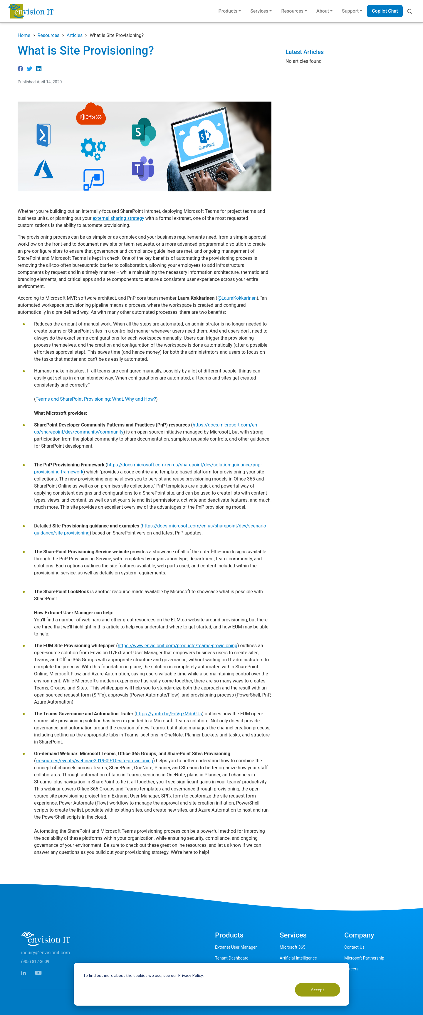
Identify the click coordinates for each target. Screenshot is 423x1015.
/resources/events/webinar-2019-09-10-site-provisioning (94, 760)
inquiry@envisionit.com (45, 952)
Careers (351, 969)
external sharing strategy (118, 218)
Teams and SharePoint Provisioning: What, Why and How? (96, 399)
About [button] (322, 11)
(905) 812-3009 (35, 961)
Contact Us (354, 947)
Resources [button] (292, 11)
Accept (317, 989)
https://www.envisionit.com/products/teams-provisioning (177, 645)
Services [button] (259, 11)
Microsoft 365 (292, 947)
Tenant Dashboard (232, 958)
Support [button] (350, 11)
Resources (48, 35)
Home (24, 35)
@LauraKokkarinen (237, 298)
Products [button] (227, 11)
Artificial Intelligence (298, 958)
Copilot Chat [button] (385, 11)
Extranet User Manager (236, 947)
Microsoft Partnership (364, 958)
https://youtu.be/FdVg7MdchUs (169, 713)
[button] (411, 11)
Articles (75, 35)
